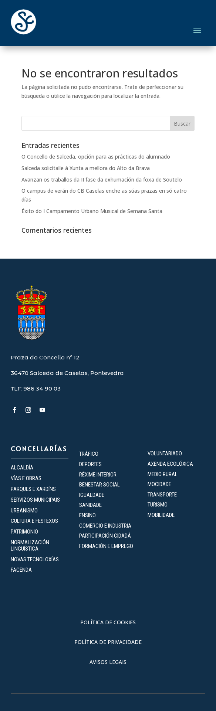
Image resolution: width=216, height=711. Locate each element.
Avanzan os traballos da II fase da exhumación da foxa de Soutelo (101, 179)
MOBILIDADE (161, 515)
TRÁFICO (88, 454)
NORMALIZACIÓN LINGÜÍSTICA (30, 545)
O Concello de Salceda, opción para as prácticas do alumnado (95, 156)
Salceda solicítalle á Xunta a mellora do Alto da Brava (85, 168)
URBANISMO (24, 510)
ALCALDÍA (22, 467)
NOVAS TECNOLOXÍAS (35, 559)
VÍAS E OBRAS (26, 478)
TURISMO (158, 504)
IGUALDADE (91, 495)
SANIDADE (90, 505)
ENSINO (87, 515)
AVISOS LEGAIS (108, 661)
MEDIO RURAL (163, 474)
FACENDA (21, 570)
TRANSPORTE (162, 494)
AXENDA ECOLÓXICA (170, 464)
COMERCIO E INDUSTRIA (105, 525)
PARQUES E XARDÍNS (33, 489)
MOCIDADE (159, 484)
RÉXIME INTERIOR (98, 474)
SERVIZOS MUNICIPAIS (35, 499)
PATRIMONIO (24, 531)
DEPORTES (90, 464)
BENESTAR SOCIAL (100, 484)
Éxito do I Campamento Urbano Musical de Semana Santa (91, 211)
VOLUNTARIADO (165, 453)
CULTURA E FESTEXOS (34, 521)
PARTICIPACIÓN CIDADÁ (105, 535)
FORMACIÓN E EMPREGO (106, 546)
